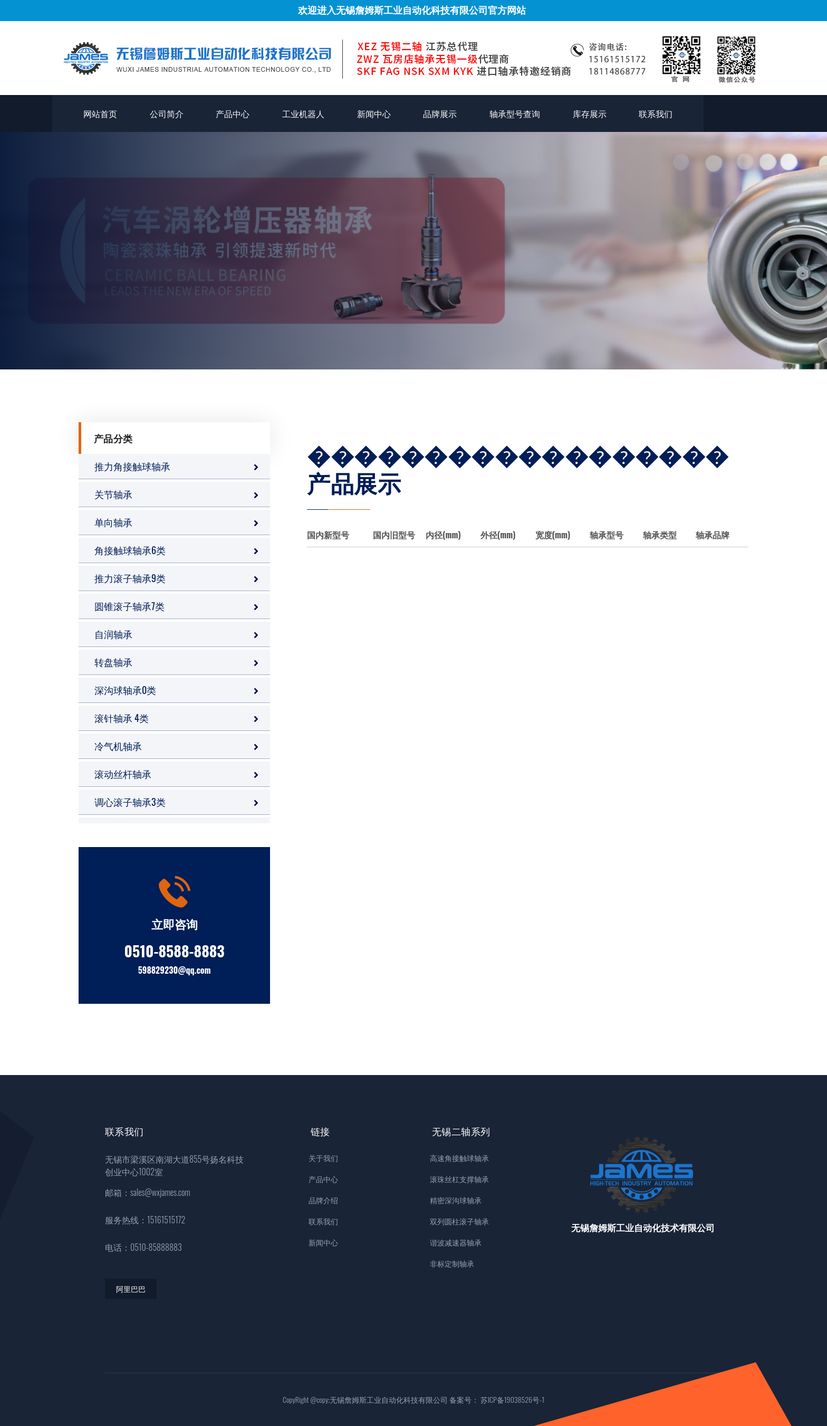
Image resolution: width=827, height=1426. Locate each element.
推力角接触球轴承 (132, 466)
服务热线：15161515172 (145, 1219)
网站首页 (100, 113)
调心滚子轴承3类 (130, 802)
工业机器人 (303, 113)
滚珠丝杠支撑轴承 (459, 1178)
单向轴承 (113, 522)
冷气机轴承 (118, 746)
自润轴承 (113, 634)
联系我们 (655, 113)
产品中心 (232, 113)
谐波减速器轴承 (456, 1242)
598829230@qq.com (174, 970)
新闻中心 (374, 113)
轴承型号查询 (514, 113)
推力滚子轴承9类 (130, 578)
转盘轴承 (113, 662)
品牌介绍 (320, 1199)
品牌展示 (440, 113)
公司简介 (167, 113)
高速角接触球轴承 (459, 1157)
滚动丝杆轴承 (122, 774)
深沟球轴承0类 (125, 690)
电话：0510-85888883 (143, 1247)
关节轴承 (113, 494)
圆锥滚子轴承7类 (129, 606)
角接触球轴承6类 (130, 550)
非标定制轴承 (452, 1263)
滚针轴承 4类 (121, 718)
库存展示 (590, 113)
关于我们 (320, 1157)
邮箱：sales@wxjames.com (147, 1192)
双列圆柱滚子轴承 (459, 1221)
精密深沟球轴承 (456, 1199)
